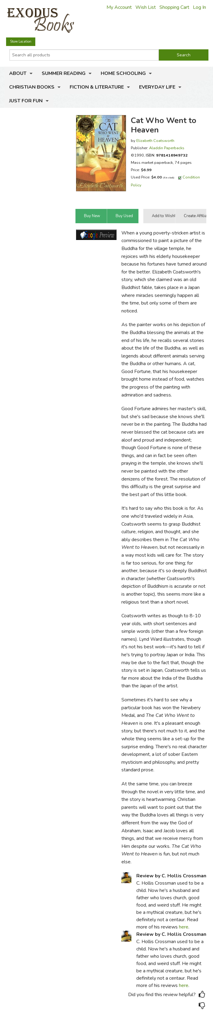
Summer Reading (64, 73)
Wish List (145, 7)
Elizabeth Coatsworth (155, 140)
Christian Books (31, 87)
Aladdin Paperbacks (166, 147)
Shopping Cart (174, 7)
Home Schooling (123, 73)
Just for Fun (26, 100)
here (183, 927)
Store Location (20, 41)
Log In (199, 7)
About (17, 73)
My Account (119, 7)
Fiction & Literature (97, 87)
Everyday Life (157, 87)
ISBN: (167, 155)
